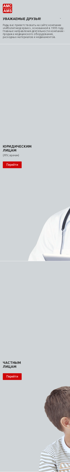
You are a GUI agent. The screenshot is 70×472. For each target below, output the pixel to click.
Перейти (12, 164)
